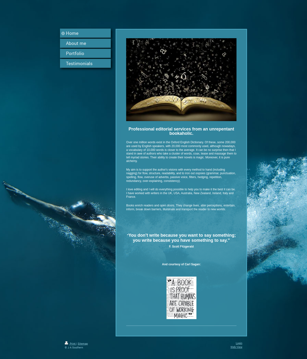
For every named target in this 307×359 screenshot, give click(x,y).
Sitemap (83, 343)
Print (70, 343)
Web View (236, 347)
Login (239, 343)
